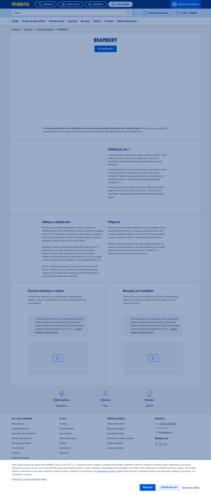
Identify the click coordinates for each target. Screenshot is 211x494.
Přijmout (147, 487)
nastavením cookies (105, 471)
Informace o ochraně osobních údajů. (29, 479)
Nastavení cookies (190, 487)
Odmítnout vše (169, 487)
